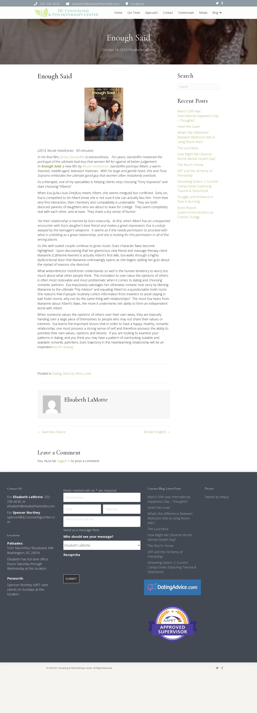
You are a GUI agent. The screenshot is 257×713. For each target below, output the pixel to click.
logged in (63, 461)
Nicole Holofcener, (95, 166)
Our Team (133, 13)
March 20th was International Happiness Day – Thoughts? (197, 116)
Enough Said (51, 166)
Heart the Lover (188, 126)
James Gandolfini (72, 157)
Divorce (68, 373)
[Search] (198, 87)
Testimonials (186, 13)
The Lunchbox (187, 148)
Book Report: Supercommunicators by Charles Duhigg (195, 212)
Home (118, 13)
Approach (151, 13)
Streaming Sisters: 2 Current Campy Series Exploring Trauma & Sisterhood (197, 186)
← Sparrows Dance (51, 432)
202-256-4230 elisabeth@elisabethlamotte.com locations (89, 4)
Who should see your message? (88, 536)
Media (203, 13)
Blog (215, 13)
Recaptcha (71, 555)
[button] (220, 12)
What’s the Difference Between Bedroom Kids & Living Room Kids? (196, 137)
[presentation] (90, 566)
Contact (168, 13)
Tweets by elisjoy (217, 497)
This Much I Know (190, 165)
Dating (56, 373)
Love (87, 373)
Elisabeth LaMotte (142, 50)
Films (79, 373)
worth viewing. (63, 347)
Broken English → (157, 432)
